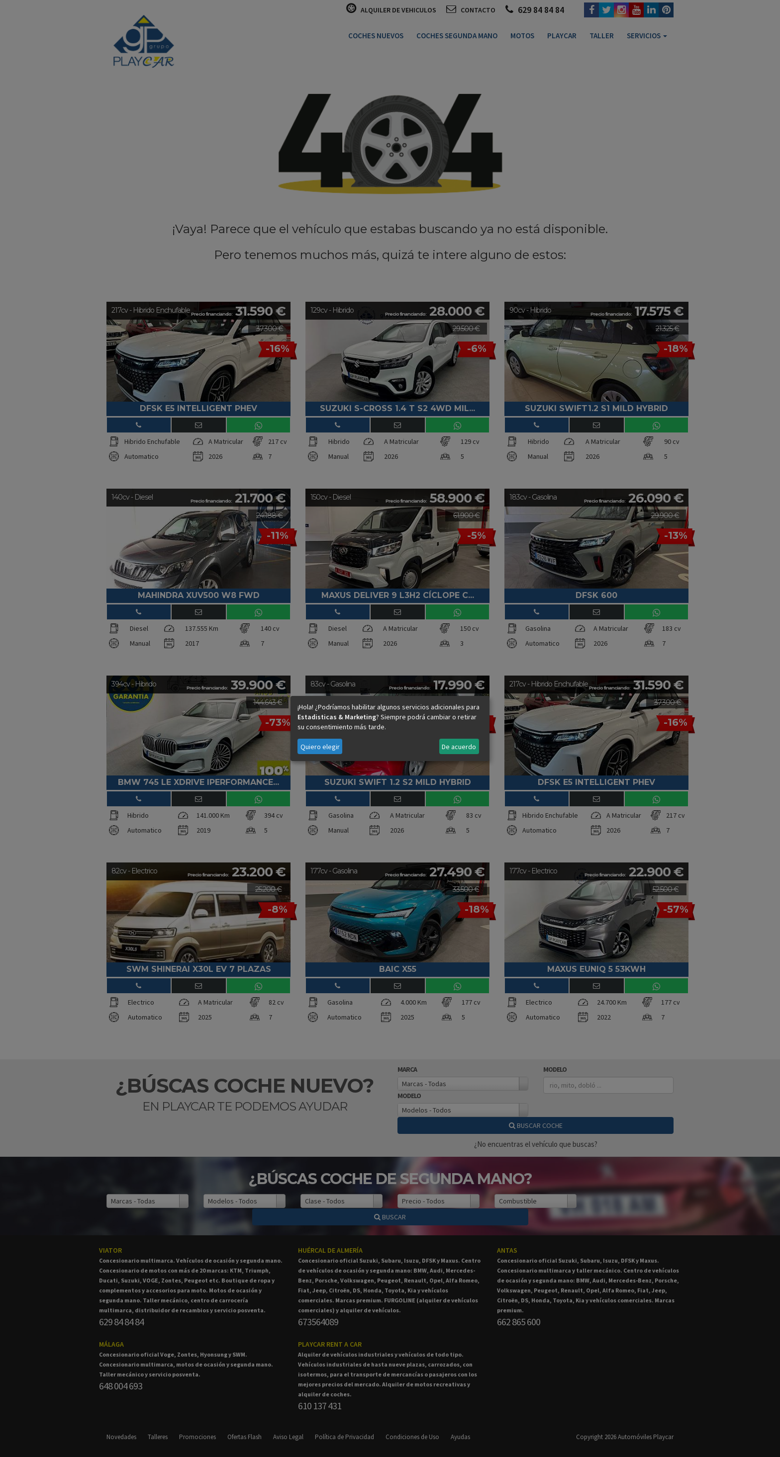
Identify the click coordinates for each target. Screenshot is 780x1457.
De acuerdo (459, 746)
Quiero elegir (320, 746)
